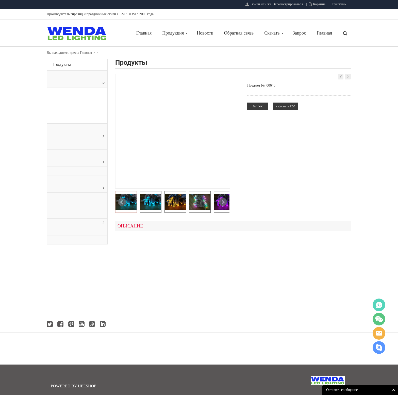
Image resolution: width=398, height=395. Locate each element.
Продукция (173, 33)
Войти (255, 4)
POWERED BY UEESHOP (73, 386)
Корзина (319, 4)
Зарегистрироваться (288, 4)
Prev (122, 202)
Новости (205, 33)
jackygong (379, 333)
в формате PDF (285, 106)
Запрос (299, 33)
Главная (144, 33)
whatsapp (379, 305)
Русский (338, 4)
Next (223, 202)
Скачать (271, 33)
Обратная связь (239, 33)
